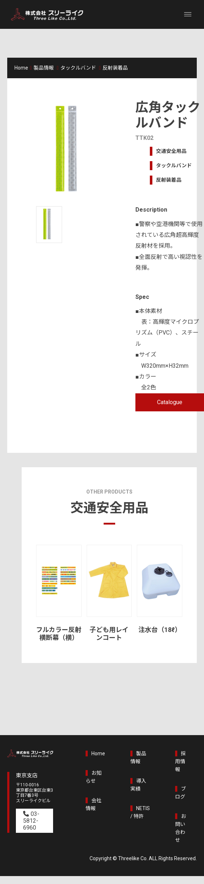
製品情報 (44, 68)
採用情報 (180, 761)
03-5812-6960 (31, 820)
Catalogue (169, 402)
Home (21, 68)
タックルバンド (78, 68)
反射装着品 (115, 68)
